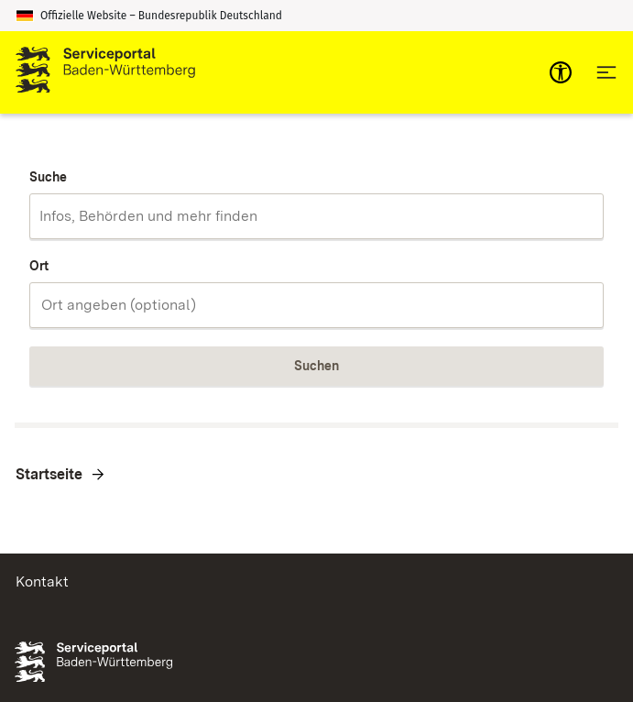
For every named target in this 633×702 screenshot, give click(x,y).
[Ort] (316, 305)
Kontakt (42, 581)
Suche (48, 177)
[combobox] (316, 216)
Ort (39, 265)
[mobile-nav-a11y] (561, 72)
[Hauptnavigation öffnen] (606, 72)
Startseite (49, 474)
